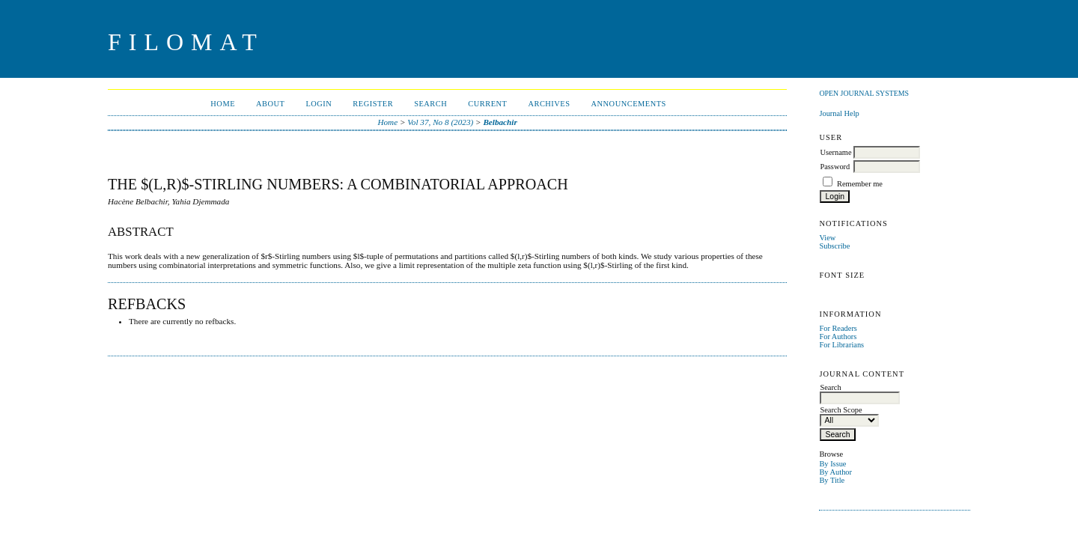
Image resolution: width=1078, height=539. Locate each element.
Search (430, 104)
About (270, 104)
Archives (549, 104)
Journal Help (839, 113)
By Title (831, 480)
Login (318, 104)
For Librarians (841, 345)
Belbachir (500, 122)
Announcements (628, 104)
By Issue (832, 464)
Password (835, 166)
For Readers (838, 328)
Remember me (860, 184)
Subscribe (834, 246)
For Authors (837, 336)
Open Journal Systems (864, 93)
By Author (835, 472)
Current (487, 104)
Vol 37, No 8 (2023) (440, 122)
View (827, 238)
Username (835, 152)
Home (222, 104)
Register (373, 104)
